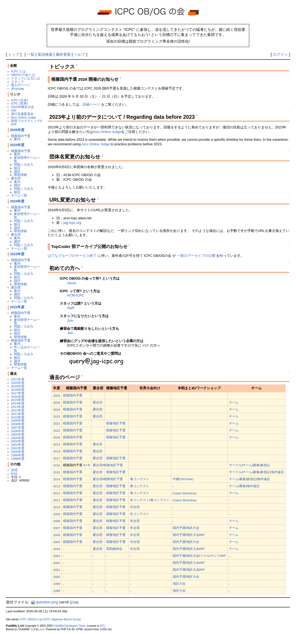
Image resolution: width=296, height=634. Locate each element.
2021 (56, 430)
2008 (56, 521)
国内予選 (179, 527)
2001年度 (17, 448)
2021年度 (17, 379)
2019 (56, 444)
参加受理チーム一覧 (27, 159)
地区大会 (192, 527)
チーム (234, 402)
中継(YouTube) (183, 479)
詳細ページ (91, 104)
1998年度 (17, 458)
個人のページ (20, 85)
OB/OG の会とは (23, 74)
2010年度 (17, 417)
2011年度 (17, 414)
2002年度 (17, 444)
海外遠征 (277, 472)
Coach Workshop (185, 493)
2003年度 (17, 441)
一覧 (30, 54)
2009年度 (17, 420)
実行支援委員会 (22, 114)
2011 (56, 500)
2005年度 (17, 434)
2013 (56, 486)
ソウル (205, 555)
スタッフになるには (25, 78)
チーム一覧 (19, 195)
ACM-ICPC (75, 295)
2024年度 (17, 201)
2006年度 (17, 431)
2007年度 (17, 427)
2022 (56, 423)
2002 (56, 563)
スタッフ (17, 81)
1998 (56, 590)
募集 (256, 465)
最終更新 (63, 54)
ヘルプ (79, 54)
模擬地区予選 (20, 340)
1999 (56, 583)
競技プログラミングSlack (26, 122)
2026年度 (17, 130)
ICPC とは (18, 71)
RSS (14, 473)
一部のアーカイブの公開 (196, 256)
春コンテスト (139, 479)
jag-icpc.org (72, 223)
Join (70, 320)
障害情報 (20, 174)
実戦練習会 (114, 548)
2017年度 (17, 393)
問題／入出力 (23, 164)
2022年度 (17, 307)
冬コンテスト (139, 500)
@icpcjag (17, 88)
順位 (17, 168)
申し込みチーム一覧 (27, 348)
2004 (56, 549)
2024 (56, 409)
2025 (56, 402)
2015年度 (17, 400)
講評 (17, 171)
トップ (13, 54)
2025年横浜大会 (22, 107)
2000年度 (17, 451)
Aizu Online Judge (23, 117)
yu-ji (41, 629)
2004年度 (17, 438)
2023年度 (17, 254)
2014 (56, 479)
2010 (56, 507)
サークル (235, 465)
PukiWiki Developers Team (69, 625)
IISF (14, 110)
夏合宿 (16, 178)
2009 (56, 514)
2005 (56, 542)
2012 (56, 493)
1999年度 (17, 455)
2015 (56, 472)
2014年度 (17, 403)
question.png (44, 602)
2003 (56, 556)
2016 (56, 465)
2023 (56, 416)
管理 (14, 470)
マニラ (215, 555)
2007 (56, 528)
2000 (56, 577)
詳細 (74, 602)
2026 (56, 395)
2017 (56, 458)
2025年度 (17, 145)
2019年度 (17, 386)
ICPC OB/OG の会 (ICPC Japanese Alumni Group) (50, 619)
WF (202, 534)
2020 (56, 437)
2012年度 (17, 410)
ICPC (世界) (19, 103)
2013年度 (17, 407)
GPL (102, 625)
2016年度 (17, 396)
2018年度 (17, 389)
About (71, 283)
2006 (56, 535)
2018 (56, 451)
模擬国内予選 (20, 136)
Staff (70, 308)
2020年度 (17, 382)
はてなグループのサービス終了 (72, 256)
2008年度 (17, 424)
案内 (17, 139)
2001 (56, 570)
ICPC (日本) (19, 100)
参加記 (265, 465)
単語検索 (45, 54)
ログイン (280, 54)
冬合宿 (135, 507)
